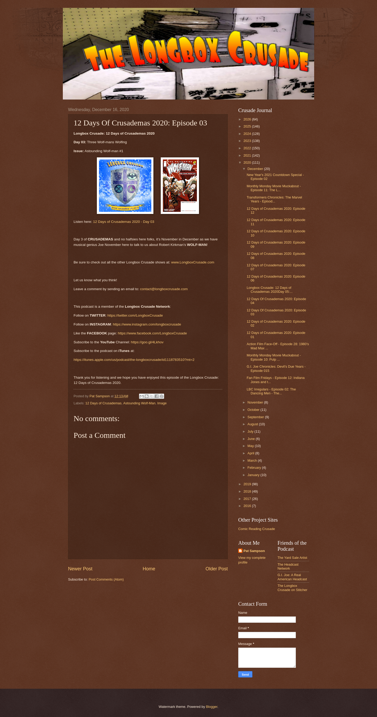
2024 (247, 134)
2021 (247, 155)
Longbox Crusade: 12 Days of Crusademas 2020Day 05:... (269, 290)
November (255, 402)
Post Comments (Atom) (106, 579)
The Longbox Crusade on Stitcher (292, 588)
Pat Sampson (254, 551)
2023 (247, 141)
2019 (247, 484)
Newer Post (80, 568)
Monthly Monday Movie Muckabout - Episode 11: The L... (274, 188)
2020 (247, 162)
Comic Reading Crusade (256, 529)
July (250, 431)
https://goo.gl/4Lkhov (147, 342)
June (251, 439)
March (252, 460)
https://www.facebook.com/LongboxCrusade (152, 333)
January (253, 475)
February (254, 468)
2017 (247, 499)
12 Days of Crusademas (103, 403)
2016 (247, 506)
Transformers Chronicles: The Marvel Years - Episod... (274, 199)
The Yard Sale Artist (292, 558)
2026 (247, 119)
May (251, 446)
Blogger (212, 707)
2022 (247, 148)
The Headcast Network (288, 566)
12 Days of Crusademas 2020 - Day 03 (123, 222)
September (256, 417)
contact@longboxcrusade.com (164, 289)
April (251, 453)
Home (149, 568)
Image (162, 403)
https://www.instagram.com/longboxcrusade (147, 324)
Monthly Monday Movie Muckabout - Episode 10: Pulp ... (274, 357)
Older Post (217, 568)
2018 (247, 491)
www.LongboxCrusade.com (192, 262)
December (255, 169)
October (253, 410)
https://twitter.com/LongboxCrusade (135, 315)
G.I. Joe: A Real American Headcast (292, 577)
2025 (247, 126)
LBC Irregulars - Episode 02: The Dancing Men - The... (271, 391)
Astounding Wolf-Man (139, 403)
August (253, 424)
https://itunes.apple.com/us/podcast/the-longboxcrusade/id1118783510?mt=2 (134, 360)
